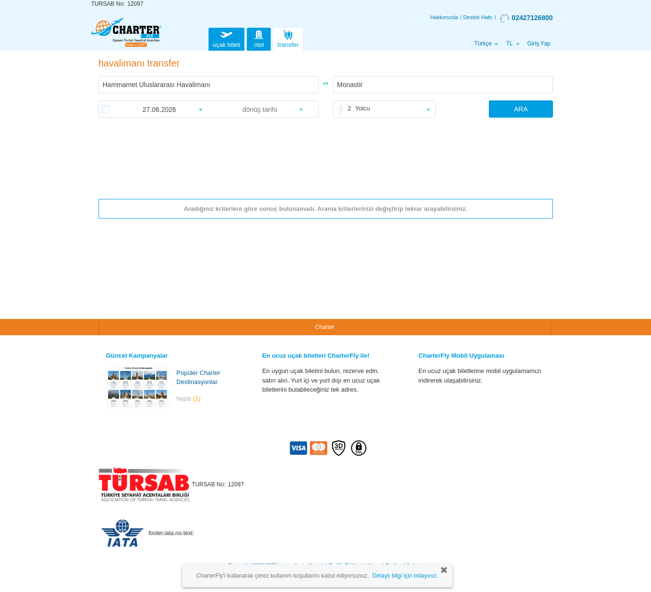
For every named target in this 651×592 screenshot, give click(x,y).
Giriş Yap (538, 43)
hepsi (189, 398)
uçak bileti (227, 38)
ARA (521, 109)
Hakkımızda (444, 17)
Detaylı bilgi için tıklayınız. (405, 575)
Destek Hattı (477, 17)
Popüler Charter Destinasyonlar (199, 377)
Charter (324, 327)
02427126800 (526, 18)
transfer (287, 38)
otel (258, 38)
